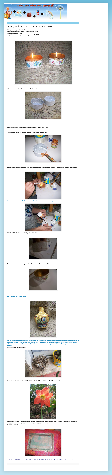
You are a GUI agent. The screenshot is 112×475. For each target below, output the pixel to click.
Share (9, 463)
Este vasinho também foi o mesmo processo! (17, 296)
